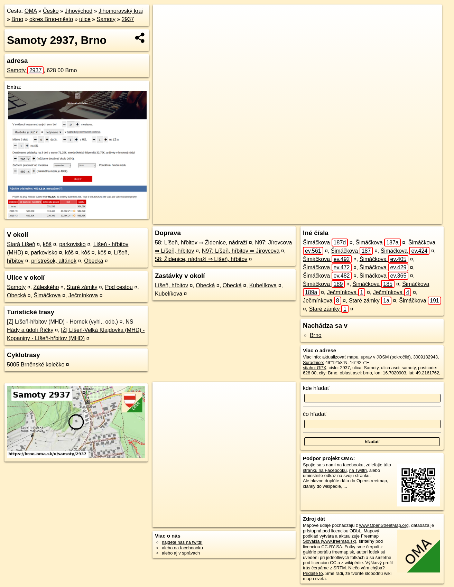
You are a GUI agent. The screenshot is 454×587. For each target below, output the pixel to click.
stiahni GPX (314, 367)
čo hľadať (314, 414)
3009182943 (425, 357)
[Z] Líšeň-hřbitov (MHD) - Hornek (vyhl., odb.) (62, 322)
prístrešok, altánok (53, 261)
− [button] (165, 27)
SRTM (339, 567)
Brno (17, 19)
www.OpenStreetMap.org (384, 525)
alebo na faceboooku (182, 547)
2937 (128, 19)
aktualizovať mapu (340, 357)
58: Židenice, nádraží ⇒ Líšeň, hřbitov (201, 259)
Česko (50, 11)
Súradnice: (313, 362)
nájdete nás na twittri (182, 542)
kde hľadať (316, 388)
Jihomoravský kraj (121, 11)
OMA (31, 11)
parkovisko (72, 244)
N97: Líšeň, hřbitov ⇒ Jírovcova (241, 251)
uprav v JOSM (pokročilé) (385, 357)
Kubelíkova (263, 285)
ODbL (355, 530)
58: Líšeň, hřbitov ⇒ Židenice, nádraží (201, 242)
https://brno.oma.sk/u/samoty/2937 (409, 219)
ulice (85, 19)
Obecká (93, 261)
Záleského (46, 287)
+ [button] (165, 16)
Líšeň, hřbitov (171, 285)
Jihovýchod (78, 11)
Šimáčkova (47, 295)
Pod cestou (119, 287)
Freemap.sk (354, 219)
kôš (47, 244)
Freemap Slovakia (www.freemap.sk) (341, 538)
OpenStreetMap (318, 219)
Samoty (106, 19)
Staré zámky (82, 287)
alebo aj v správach (181, 553)
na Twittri (358, 470)
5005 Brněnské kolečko (35, 364)
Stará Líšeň (21, 244)
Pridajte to (313, 573)
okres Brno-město (51, 19)
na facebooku (350, 464)
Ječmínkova (83, 295)
